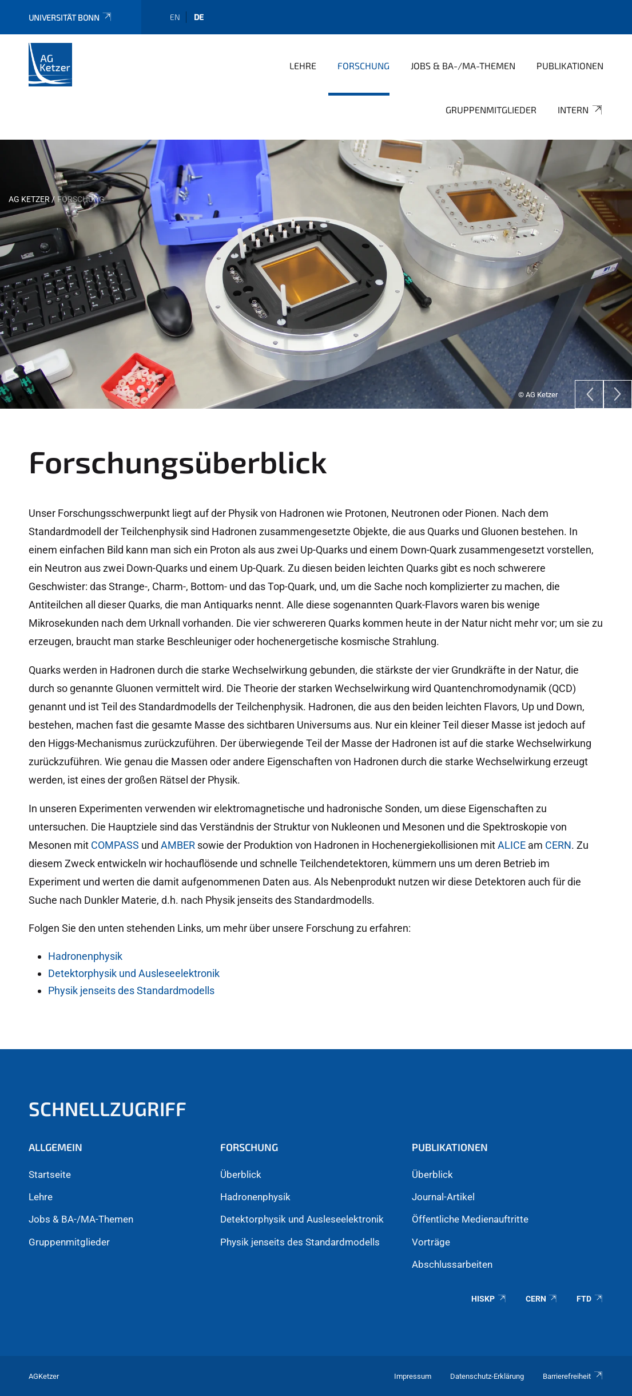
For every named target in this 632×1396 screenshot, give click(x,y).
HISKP (489, 1298)
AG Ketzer (29, 199)
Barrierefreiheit (573, 1376)
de (199, 17)
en (175, 17)
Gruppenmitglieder (491, 109)
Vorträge (431, 1242)
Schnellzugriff (107, 1108)
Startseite (50, 1174)
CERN (558, 845)
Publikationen (569, 65)
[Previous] (589, 394)
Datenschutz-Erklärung (487, 1376)
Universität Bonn (71, 17)
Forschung (363, 65)
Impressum (412, 1376)
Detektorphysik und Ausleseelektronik (134, 973)
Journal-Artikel (443, 1197)
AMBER (179, 845)
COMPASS (116, 845)
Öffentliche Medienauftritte (470, 1219)
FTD (590, 1298)
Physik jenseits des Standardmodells (131, 990)
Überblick (240, 1174)
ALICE (513, 845)
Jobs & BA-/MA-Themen (463, 65)
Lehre (302, 65)
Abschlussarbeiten (452, 1264)
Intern (580, 109)
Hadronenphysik (85, 956)
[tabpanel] (316, 274)
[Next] (617, 394)
